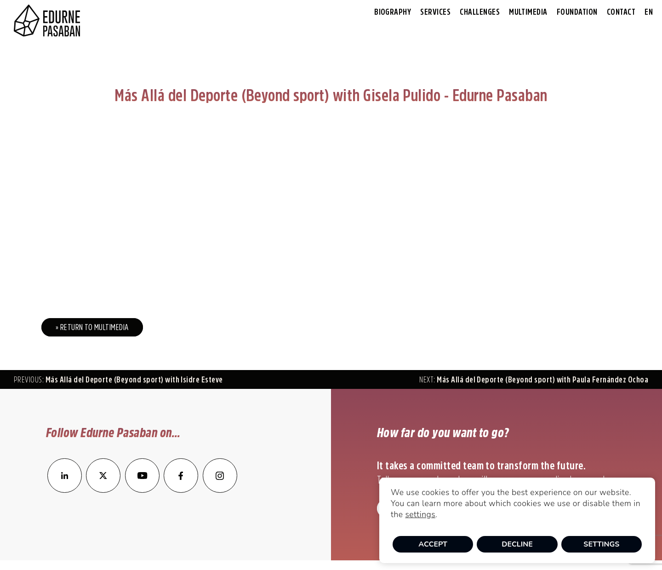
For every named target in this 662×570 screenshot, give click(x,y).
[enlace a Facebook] (181, 490)
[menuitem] (648, 12)
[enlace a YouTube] (143, 490)
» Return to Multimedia (92, 327)
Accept (432, 544)
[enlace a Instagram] (220, 490)
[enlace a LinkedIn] (64, 490)
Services (435, 12)
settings (420, 514)
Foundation (577, 12)
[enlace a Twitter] (103, 490)
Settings (601, 544)
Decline (517, 544)
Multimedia (528, 12)
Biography (392, 12)
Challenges (480, 12)
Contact (621, 12)
